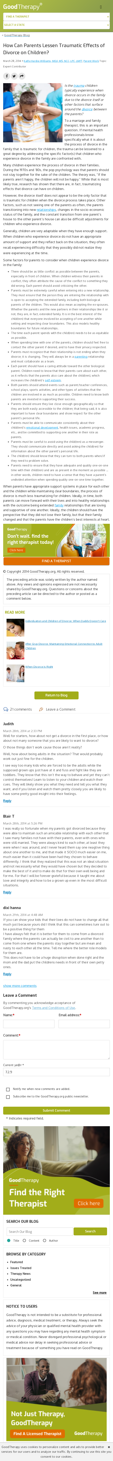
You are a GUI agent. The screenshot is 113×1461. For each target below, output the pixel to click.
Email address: (70, 1015)
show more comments (20, 986)
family (59, 505)
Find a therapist (56, 561)
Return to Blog (56, 695)
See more (99, 1292)
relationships (46, 210)
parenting (81, 356)
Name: (8, 1015)
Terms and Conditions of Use (53, 1008)
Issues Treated (20, 1268)
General (15, 1285)
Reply (7, 801)
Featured (16, 1262)
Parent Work (91, 60)
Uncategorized (20, 1279)
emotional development (42, 427)
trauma (78, 85)
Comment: (11, 1035)
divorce (87, 109)
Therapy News (20, 1274)
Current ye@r (13, 1065)
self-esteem (53, 380)
